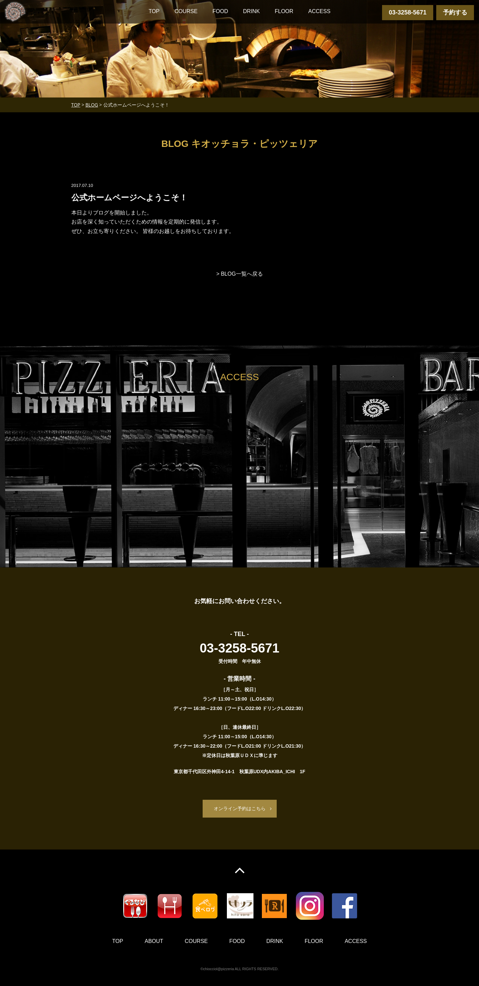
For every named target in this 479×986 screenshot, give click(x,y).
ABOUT (154, 941)
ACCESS (319, 11)
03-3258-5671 (407, 12)
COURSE (185, 11)
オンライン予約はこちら (240, 808)
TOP (154, 11)
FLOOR (284, 11)
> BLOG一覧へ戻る (239, 274)
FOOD (220, 11)
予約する (455, 12)
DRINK (251, 11)
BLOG (91, 105)
